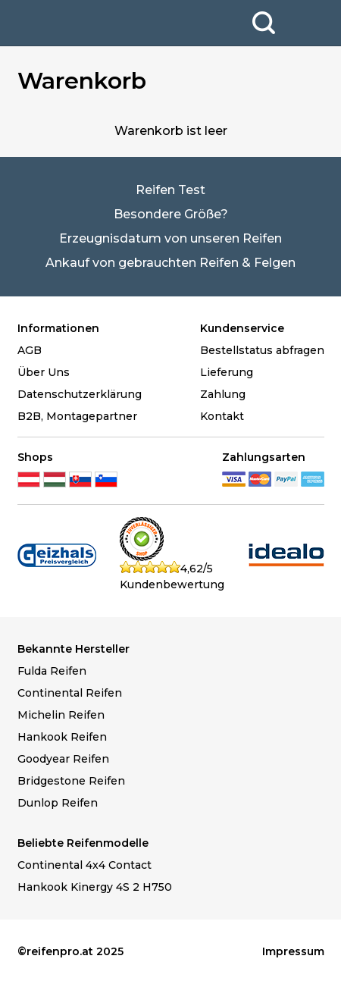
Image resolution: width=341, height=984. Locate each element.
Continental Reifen (69, 693)
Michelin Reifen (61, 715)
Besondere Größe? (171, 214)
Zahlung (223, 394)
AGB (29, 350)
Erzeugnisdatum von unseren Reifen (170, 238)
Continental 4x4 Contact (84, 865)
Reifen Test (170, 190)
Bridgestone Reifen (71, 781)
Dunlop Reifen (57, 803)
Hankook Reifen (62, 737)
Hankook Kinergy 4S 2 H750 (94, 887)
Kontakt (222, 416)
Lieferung (226, 372)
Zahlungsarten (263, 457)
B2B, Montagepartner (77, 416)
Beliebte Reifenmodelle (83, 843)
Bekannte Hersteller (73, 649)
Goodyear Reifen (63, 759)
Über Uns (43, 372)
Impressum (293, 951)
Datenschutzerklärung (79, 394)
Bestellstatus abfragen (262, 350)
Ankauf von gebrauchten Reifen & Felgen (170, 262)
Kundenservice (242, 328)
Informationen (58, 328)
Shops (35, 457)
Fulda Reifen (51, 671)
